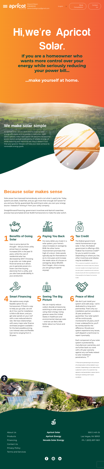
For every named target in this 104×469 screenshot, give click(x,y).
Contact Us (95, 6)
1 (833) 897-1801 (92, 440)
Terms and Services (16, 452)
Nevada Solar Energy (53, 440)
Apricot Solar (53, 432)
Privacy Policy (13, 448)
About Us (11, 432)
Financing (12, 440)
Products (11, 436)
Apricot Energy (53, 436)
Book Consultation (78, 6)
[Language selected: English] (61, 6)
